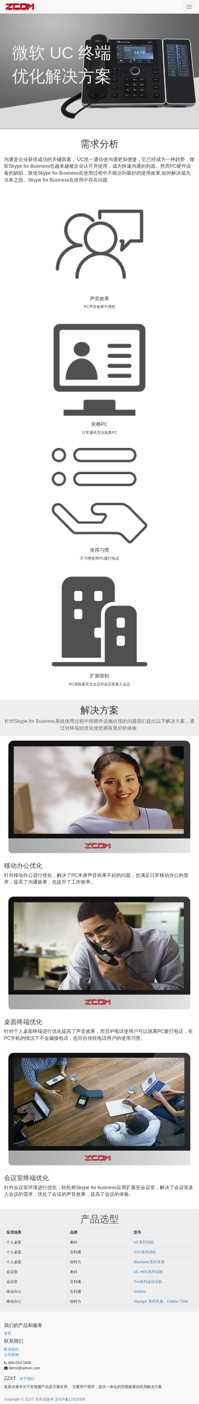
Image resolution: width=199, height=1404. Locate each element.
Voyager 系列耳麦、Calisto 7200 (161, 1301)
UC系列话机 (144, 1242)
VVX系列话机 (145, 1252)
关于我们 (26, 1379)
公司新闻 (11, 1355)
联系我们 (11, 1349)
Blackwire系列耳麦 (149, 1262)
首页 (7, 1333)
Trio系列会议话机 (148, 1281)
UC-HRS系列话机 (148, 1272)
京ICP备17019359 (70, 1399)
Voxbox (140, 1291)
